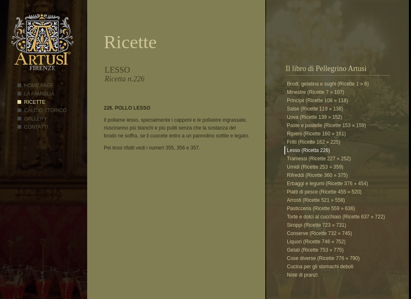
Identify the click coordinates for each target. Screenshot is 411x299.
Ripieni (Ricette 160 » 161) (316, 134)
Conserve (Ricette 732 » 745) (319, 233)
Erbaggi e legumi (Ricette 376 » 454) (327, 183)
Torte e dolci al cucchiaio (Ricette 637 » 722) (336, 217)
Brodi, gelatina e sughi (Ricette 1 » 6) (328, 84)
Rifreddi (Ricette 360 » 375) (317, 175)
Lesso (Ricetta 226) (308, 150)
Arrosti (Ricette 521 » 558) (316, 200)
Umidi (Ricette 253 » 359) (315, 167)
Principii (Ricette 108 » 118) (317, 100)
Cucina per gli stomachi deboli (320, 267)
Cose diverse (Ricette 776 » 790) (323, 258)
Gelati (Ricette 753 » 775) (315, 250)
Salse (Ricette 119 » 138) (315, 109)
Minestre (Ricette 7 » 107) (315, 92)
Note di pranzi (302, 275)
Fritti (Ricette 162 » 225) (313, 142)
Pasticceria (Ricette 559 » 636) (321, 208)
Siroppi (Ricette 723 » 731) (316, 225)
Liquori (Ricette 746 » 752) (316, 242)
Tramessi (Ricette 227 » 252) (319, 159)
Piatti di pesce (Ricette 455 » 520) (324, 192)
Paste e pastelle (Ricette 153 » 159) (326, 125)
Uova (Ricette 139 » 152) (314, 117)
